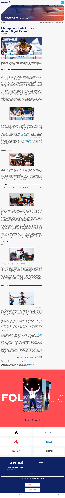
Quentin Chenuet (32, 349)
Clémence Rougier (32, 171)
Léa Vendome (35, 142)
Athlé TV (32, 364)
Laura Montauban (21, 134)
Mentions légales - (35, 481)
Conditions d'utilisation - (27, 481)
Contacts (40, 481)
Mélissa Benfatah (14, 133)
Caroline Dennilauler (37, 325)
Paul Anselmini (38, 308)
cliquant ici (23, 360)
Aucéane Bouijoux (27, 140)
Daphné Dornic (38, 324)
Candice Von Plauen (17, 232)
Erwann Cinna (22, 77)
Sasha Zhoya (29, 90)
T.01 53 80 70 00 (10, 469)
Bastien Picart (14, 349)
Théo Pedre (11, 124)
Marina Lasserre (20, 224)
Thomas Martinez (21, 263)
